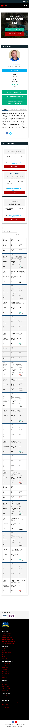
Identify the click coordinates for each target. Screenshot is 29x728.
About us (3, 650)
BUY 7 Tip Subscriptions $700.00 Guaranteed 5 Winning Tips (14, 91)
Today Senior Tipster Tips (7, 637)
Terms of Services (5, 665)
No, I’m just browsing (14, 34)
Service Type (23, 109)
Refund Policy (5, 667)
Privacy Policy (4, 669)
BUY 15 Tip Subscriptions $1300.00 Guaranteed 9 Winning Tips (14, 97)
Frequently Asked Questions (8, 663)
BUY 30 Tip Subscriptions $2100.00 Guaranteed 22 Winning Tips (14, 102)
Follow (14, 70)
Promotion (4, 648)
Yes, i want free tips (14, 29)
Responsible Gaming (6, 673)
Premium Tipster (5, 686)
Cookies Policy (4, 677)
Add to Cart (14, 166)
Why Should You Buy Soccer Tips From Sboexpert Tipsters (10, 706)
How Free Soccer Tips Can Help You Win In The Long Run (10, 703)
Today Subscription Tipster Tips (8, 641)
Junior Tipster (4, 682)
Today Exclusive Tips (6, 635)
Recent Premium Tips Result (8, 643)
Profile (5, 109)
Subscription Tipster (6, 688)
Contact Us (4, 675)
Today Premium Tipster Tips (8, 639)
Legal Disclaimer (5, 671)
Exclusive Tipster (5, 690)
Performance (13, 109)
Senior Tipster (4, 684)
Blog (2, 654)
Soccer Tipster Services (6, 652)
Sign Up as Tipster (5, 695)
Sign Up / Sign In (5, 658)
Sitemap (3, 656)
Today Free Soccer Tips (6, 633)
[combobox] (9, 231)
